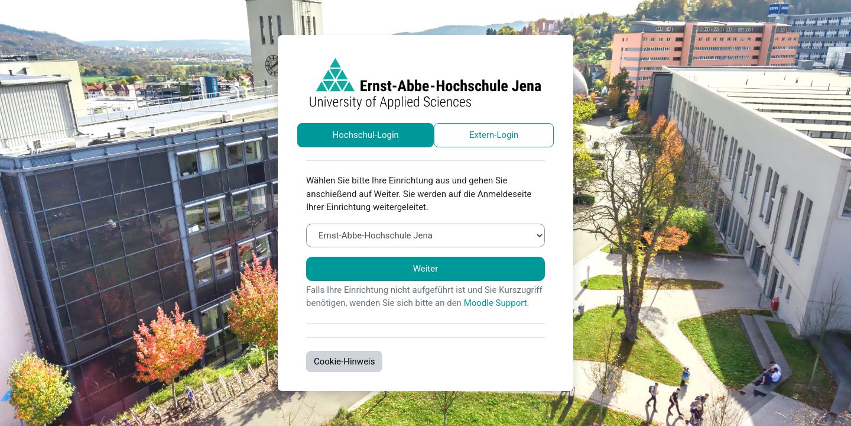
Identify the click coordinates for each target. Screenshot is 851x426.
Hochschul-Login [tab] (366, 135)
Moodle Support (495, 303)
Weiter (426, 268)
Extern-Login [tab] (493, 135)
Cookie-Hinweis (344, 361)
